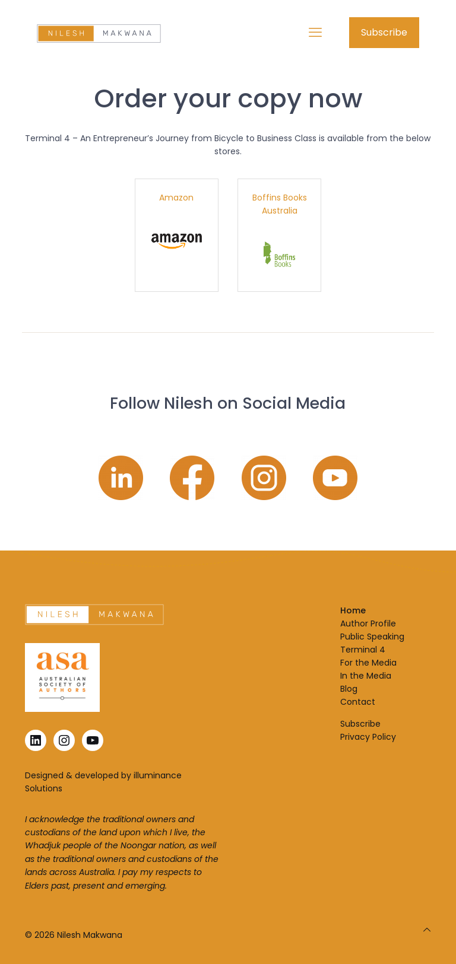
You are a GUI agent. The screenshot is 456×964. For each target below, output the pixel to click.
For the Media (368, 663)
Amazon (176, 197)
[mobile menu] (315, 33)
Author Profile (368, 623)
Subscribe (384, 32)
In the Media (365, 676)
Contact (357, 702)
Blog (348, 689)
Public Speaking (372, 636)
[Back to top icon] (427, 929)
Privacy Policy (368, 737)
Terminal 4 (362, 650)
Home (353, 610)
